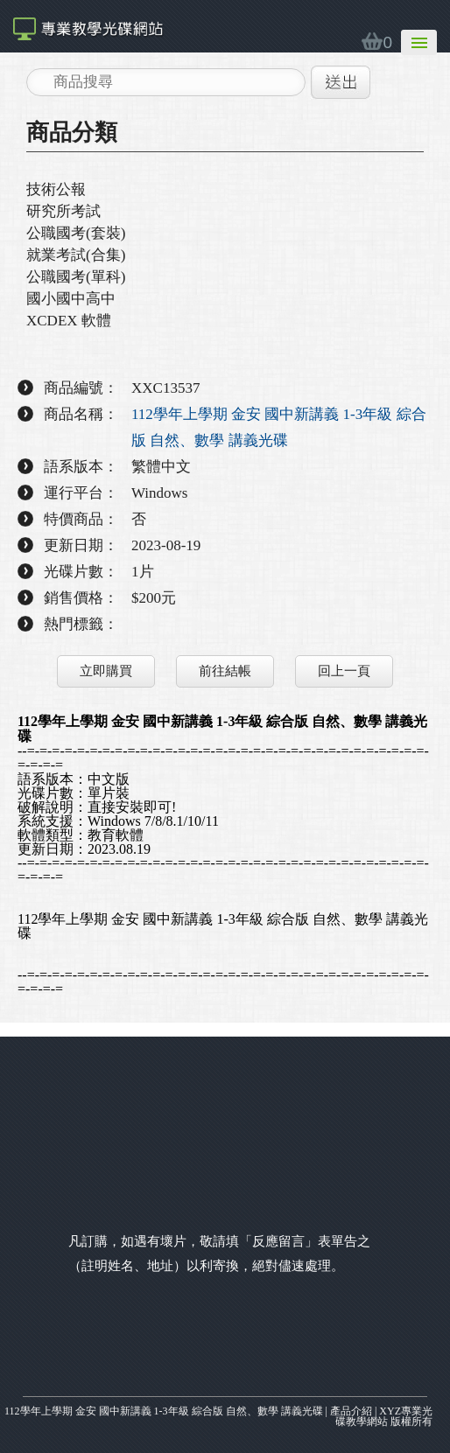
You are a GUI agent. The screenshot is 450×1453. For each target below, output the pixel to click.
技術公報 (56, 189)
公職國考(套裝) (75, 233)
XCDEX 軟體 (68, 320)
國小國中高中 (71, 298)
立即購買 (106, 671)
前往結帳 (225, 671)
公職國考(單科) (75, 277)
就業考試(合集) (75, 255)
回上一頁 (344, 671)
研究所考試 (63, 211)
